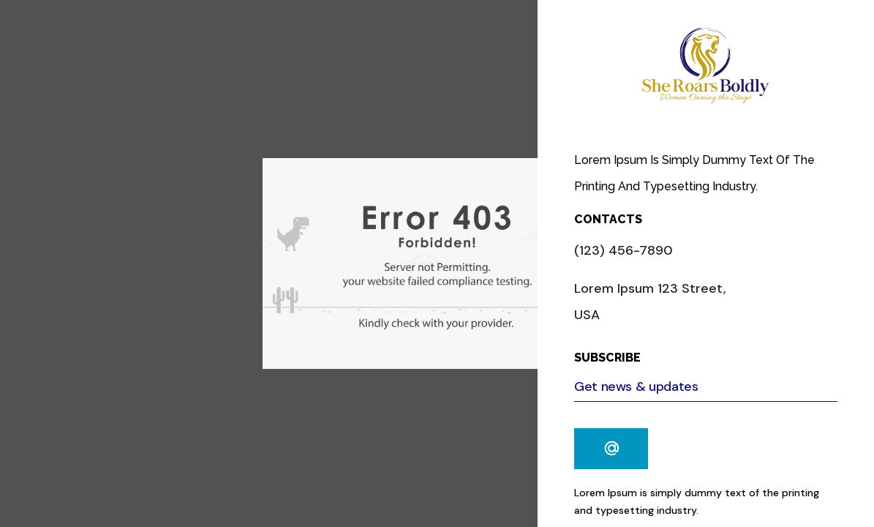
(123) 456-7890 (623, 250)
